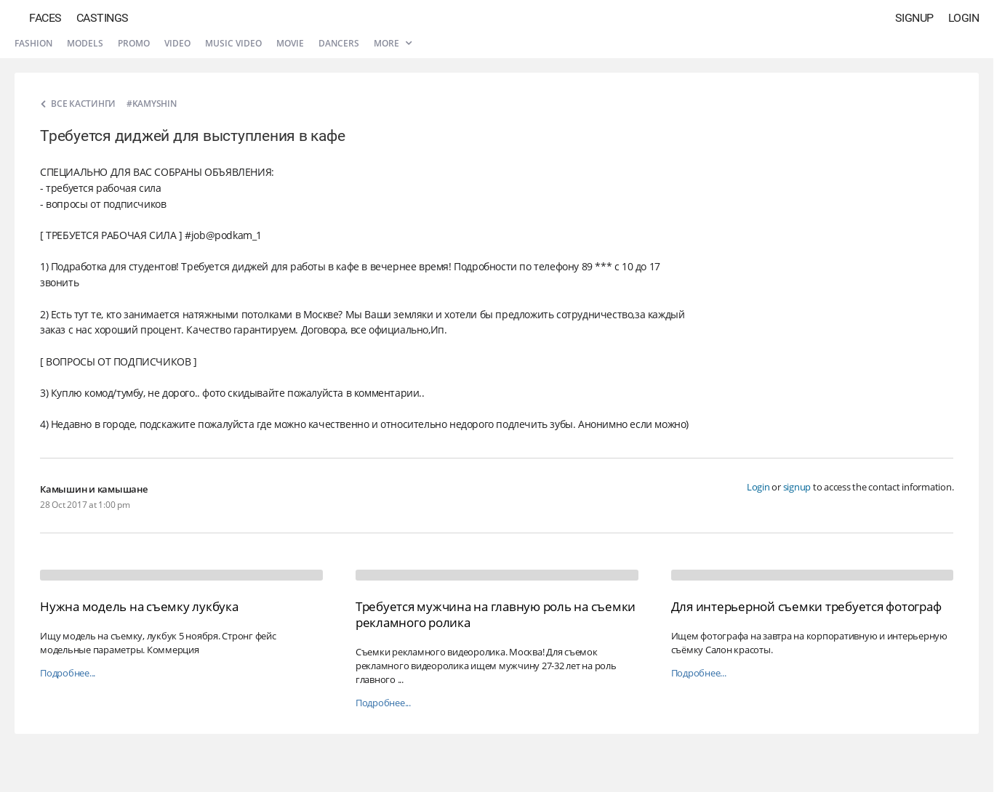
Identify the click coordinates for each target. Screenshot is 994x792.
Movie (290, 43)
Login (963, 18)
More (393, 43)
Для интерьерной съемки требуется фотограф (806, 606)
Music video (233, 43)
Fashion (33, 43)
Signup (914, 18)
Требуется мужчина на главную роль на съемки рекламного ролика (496, 614)
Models (85, 43)
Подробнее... (67, 673)
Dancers (338, 43)
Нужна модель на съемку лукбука (139, 606)
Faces (45, 18)
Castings (102, 18)
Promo (134, 43)
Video (177, 43)
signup (797, 486)
